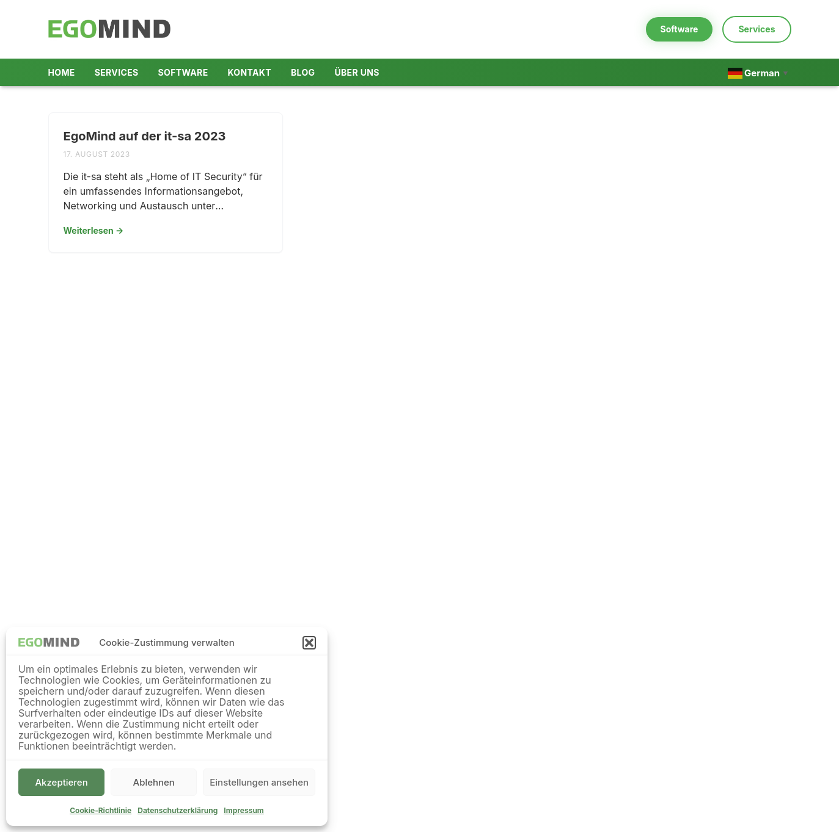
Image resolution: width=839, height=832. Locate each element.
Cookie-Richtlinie (100, 810)
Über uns (356, 72)
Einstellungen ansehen (259, 782)
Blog (303, 72)
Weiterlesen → (94, 230)
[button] (309, 643)
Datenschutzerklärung (177, 810)
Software (679, 29)
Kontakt (249, 72)
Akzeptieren (61, 782)
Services (756, 29)
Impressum (244, 810)
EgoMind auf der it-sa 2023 (145, 136)
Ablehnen (154, 782)
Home (61, 72)
